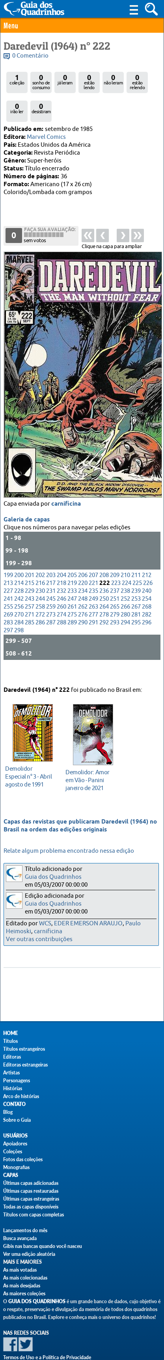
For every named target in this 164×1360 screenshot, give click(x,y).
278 (104, 596)
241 (8, 580)
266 (125, 588)
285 (29, 603)
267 (136, 588)
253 (136, 580)
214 (19, 564)
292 (104, 603)
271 (29, 596)
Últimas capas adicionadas (30, 1183)
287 (51, 603)
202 (40, 556)
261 (72, 588)
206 (83, 556)
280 (125, 596)
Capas (10, 1175)
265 (114, 588)
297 (8, 611)
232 (61, 572)
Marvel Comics (46, 137)
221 (93, 564)
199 (8, 556)
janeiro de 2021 (90, 772)
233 (72, 572)
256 (19, 588)
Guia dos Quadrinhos (53, 877)
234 (83, 572)
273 (51, 596)
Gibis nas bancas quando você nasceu (42, 1246)
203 (51, 556)
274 (61, 596)
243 (29, 580)
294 (125, 603)
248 (83, 580)
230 (40, 572)
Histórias (12, 1088)
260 (61, 588)
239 (136, 572)
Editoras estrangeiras (25, 1065)
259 (51, 588)
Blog (8, 1112)
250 (104, 580)
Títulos (10, 1041)
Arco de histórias (21, 1096)
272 (40, 596)
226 (148, 564)
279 (114, 596)
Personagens (16, 1081)
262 (83, 588)
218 (61, 564)
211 (136, 556)
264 (104, 588)
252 (125, 580)
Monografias (16, 1167)
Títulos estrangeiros (24, 1049)
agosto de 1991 (30, 768)
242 (19, 580)
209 (114, 556)
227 (8, 572)
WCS (45, 923)
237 (114, 572)
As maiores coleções (24, 1293)
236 (104, 572)
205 (72, 556)
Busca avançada (20, 1238)
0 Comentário (30, 56)
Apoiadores (15, 1144)
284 (19, 603)
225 (137, 564)
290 (83, 603)
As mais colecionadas (25, 1278)
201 (29, 556)
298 (19, 611)
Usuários (15, 1136)
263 (93, 588)
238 (125, 572)
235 (93, 572)
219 (72, 564)
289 (72, 603)
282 (146, 596)
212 (146, 556)
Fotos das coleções (23, 1159)
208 (104, 556)
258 (40, 588)
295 (136, 603)
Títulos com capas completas (33, 1215)
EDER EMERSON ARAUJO (88, 923)
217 (51, 564)
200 (19, 556)
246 (61, 580)
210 (125, 556)
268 (146, 588)
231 (51, 572)
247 (72, 580)
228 (19, 572)
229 (29, 572)
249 (93, 580)
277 (93, 596)
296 (146, 603)
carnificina (66, 485)
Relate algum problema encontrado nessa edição (69, 851)
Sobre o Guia (17, 1120)
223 (116, 564)
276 (83, 596)
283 (8, 603)
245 (51, 580)
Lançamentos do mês (25, 1230)
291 (93, 603)
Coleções (12, 1152)
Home (10, 1033)
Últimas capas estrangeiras (31, 1199)
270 (19, 596)
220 (83, 564)
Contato (14, 1104)
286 (40, 603)
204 (61, 556)
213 (8, 564)
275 (72, 596)
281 (136, 596)
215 (29, 564)
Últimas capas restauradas (30, 1191)
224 (126, 564)
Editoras (12, 1057)
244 (40, 580)
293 (114, 603)
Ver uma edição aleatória (29, 1254)
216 (40, 564)
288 (61, 603)
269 (8, 596)
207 (93, 556)
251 (114, 580)
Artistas (11, 1073)
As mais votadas (20, 1270)
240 (146, 572)
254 (146, 580)
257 (29, 588)
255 (8, 588)
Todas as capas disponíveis (30, 1207)
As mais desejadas (21, 1286)
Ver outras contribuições (39, 939)
